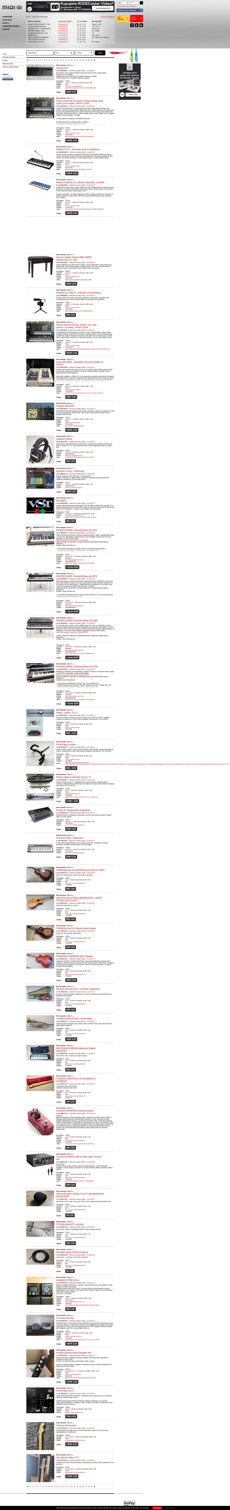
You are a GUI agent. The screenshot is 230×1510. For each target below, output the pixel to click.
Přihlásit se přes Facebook (127, 10)
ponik (66, 879)
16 (66, 60)
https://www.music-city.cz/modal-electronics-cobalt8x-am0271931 (84, 209)
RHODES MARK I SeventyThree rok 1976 (76, 576)
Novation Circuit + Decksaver (70, 471)
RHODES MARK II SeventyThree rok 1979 (77, 666)
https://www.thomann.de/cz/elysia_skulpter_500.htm (80, 1377)
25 (91, 60)
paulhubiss (68, 821)
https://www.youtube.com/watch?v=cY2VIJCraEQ (72, 540)
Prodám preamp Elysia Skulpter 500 (73, 1353)
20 (77, 60)
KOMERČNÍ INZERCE (11, 26)
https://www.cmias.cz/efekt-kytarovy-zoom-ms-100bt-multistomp (84, 393)
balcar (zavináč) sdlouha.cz (73, 1374)
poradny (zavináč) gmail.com (73, 86)
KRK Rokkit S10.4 (65, 1391)
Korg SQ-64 (62, 68)
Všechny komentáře (106, 17)
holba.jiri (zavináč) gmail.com (73, 455)
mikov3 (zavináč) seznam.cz (73, 1336)
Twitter (136, 25)
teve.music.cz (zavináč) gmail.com (75, 883)
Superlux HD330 (64, 439)
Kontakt (4, 60)
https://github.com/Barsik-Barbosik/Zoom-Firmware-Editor (82, 1305)
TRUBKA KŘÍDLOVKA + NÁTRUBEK (74, 1018)
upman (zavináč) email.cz (72, 133)
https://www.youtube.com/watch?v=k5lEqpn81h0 (79, 1181)
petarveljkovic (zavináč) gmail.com (75, 1440)
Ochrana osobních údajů (10, 67)
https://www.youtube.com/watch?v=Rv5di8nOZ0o (72, 632)
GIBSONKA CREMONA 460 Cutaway (74, 956)
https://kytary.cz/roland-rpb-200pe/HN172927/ (78, 279)
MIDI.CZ (12, 7)
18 (72, 60)
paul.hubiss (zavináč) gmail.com (74, 825)
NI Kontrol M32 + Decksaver (70, 838)
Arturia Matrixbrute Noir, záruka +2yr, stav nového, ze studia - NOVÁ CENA (76, 326)
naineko (67, 82)
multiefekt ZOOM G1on (67, 1280)
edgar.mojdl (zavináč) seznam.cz (75, 1301)
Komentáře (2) (63, 24)
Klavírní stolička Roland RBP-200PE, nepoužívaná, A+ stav (74, 258)
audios (67, 724)
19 (74, 60)
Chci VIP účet (120, 18)
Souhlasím (157, 1508)
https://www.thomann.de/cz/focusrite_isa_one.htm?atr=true (82, 1339)
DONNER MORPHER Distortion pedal (74, 1111)
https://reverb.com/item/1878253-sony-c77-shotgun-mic (81, 797)
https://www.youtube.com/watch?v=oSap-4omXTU (72, 675)
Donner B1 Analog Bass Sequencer (73, 810)
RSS (141, 25)
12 (55, 60)
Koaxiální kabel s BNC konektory (72, 1252)
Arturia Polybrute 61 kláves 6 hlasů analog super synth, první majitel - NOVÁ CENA (79, 102)
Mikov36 (67, 1333)
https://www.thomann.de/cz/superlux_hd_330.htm (79, 457)
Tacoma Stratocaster (66, 1425)
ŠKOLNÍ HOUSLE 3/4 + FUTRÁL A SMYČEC (78, 989)
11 (52, 60)
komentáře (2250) (64, 21)
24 (88, 60)
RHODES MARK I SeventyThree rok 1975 (76, 530)
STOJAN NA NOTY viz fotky (69, 1224)
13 (57, 60)
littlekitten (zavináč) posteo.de (74, 1412)
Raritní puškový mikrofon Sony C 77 (73, 777)
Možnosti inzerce (7, 64)
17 (69, 60)
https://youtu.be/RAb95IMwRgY (74, 426)
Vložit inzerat (133, 18)
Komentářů (90, 70)
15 (63, 60)
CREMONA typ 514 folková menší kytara (76, 928)
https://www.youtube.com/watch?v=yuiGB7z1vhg (79, 1143)
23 (86, 60)
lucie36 (67, 1409)
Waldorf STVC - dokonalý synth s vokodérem (78, 149)
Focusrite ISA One (65, 1318)
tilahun (67, 1298)
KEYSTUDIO (69, 556)
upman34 (68, 129)
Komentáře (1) (63, 29)
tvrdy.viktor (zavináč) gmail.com (74, 559)
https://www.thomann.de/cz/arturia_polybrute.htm (79, 136)
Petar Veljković (69, 1437)
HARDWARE (7, 17)
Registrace (133, 6)
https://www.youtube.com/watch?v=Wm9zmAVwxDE (80, 88)
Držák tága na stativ (66, 744)
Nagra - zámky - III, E (66, 712)
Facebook (132, 25)
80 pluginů (61, 500)
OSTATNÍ (6, 29)
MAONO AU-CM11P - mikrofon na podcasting (78, 293)
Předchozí (27, 60)
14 (60, 60)
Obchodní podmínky (8, 57)
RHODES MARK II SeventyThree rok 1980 (77, 620)
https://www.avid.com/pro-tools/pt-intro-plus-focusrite (80, 517)
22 (83, 60)
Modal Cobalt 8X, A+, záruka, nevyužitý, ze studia (80, 182)
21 (80, 60)
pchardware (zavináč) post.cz (74, 515)
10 (49, 60)
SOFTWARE (7, 20)
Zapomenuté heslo (123, 6)
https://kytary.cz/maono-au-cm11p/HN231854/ (78, 311)
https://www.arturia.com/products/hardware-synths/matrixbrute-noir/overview (87, 349)
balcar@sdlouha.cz (71, 1371)
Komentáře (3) (63, 31)
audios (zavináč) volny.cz (72, 727)
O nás (4, 54)
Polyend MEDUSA (65, 406)
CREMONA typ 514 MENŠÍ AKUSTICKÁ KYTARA (80, 870)
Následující (94, 60)
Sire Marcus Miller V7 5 (67, 1457)
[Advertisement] (13, 118)
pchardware (68, 513)
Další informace (170, 1508)
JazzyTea (68, 452)
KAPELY (5, 23)
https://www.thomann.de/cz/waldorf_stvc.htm (78, 169)
